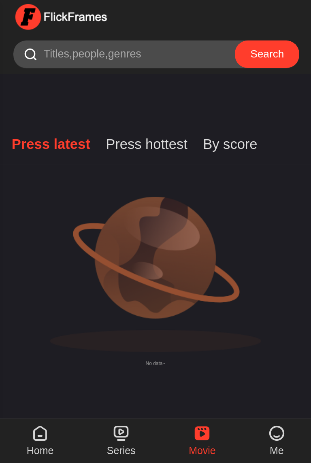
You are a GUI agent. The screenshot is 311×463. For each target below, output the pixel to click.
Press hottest (146, 144)
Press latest (51, 144)
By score (230, 144)
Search (268, 53)
